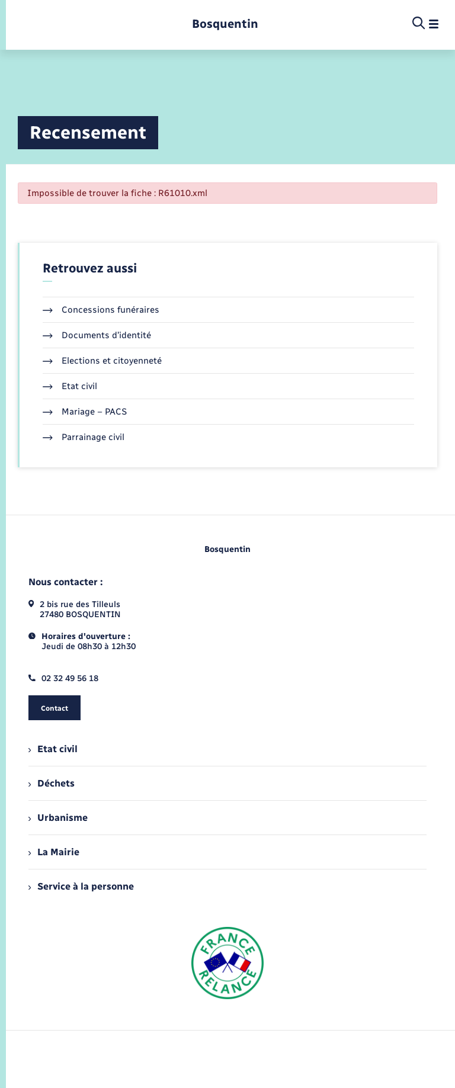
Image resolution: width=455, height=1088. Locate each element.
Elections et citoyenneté (102, 360)
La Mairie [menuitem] (53, 852)
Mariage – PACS (85, 411)
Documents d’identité (97, 335)
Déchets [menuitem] (51, 783)
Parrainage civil (83, 437)
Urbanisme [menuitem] (58, 817)
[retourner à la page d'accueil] (225, 24)
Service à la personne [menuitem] (81, 886)
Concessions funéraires (101, 309)
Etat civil (70, 386)
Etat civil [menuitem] (53, 749)
